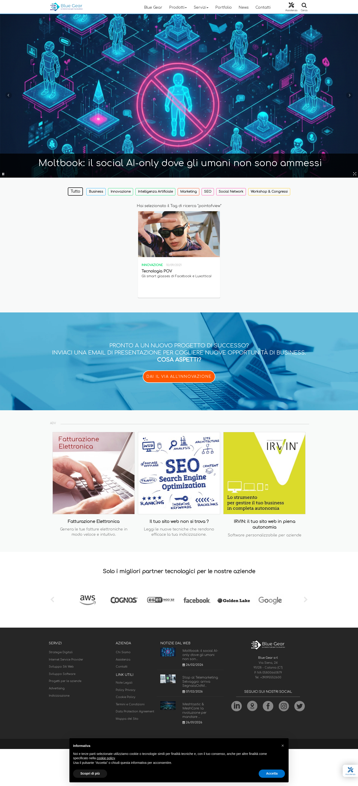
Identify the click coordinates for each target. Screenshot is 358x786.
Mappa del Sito (127, 718)
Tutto (75, 191)
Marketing (188, 191)
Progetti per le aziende (65, 681)
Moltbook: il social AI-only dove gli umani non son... (200, 655)
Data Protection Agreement (135, 711)
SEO (207, 191)
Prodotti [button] (178, 7)
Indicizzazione (59, 695)
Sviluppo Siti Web (61, 666)
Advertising (57, 688)
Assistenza (123, 659)
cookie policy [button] (106, 758)
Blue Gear (153, 7)
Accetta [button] (272, 773)
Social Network (231, 191)
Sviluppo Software (62, 674)
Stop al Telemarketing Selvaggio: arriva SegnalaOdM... (200, 681)
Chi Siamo (123, 652)
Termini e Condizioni (130, 704)
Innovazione (121, 191)
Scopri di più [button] (90, 773)
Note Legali (124, 682)
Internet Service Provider (66, 659)
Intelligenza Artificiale (155, 191)
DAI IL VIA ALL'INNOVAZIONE (179, 377)
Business (96, 191)
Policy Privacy (125, 690)
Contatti (263, 7)
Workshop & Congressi (269, 191)
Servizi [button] (201, 7)
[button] (282, 745)
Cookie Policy (125, 697)
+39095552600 (270, 677)
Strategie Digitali (61, 652)
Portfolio (223, 7)
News (244, 7)
